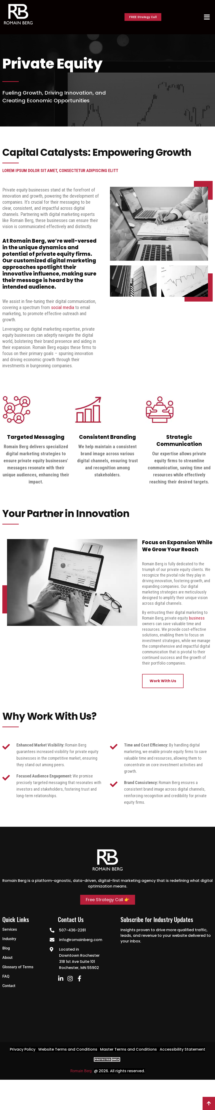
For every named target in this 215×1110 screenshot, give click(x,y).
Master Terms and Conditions (128, 1049)
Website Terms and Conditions (67, 1049)
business (197, 618)
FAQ (5, 976)
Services (9, 929)
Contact (8, 986)
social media (62, 307)
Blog (6, 948)
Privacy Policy (22, 1049)
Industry (9, 939)
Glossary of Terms (17, 967)
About (7, 957)
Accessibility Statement (182, 1049)
